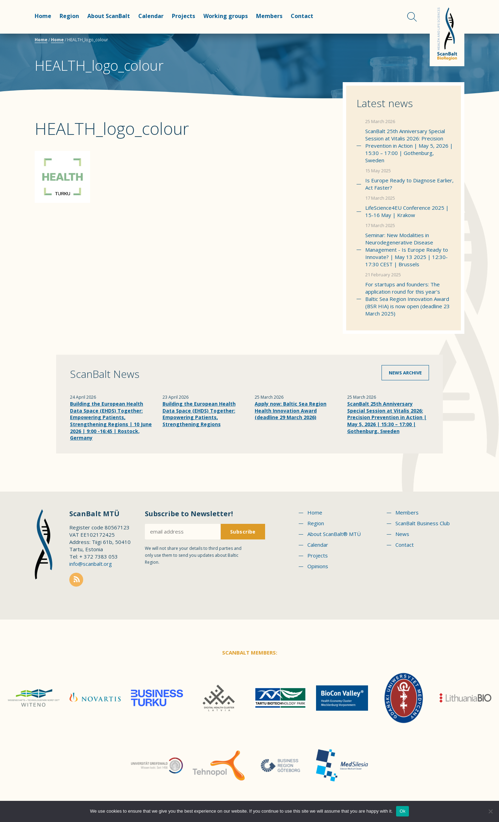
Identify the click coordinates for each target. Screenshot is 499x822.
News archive (405, 373)
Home (43, 16)
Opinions (317, 566)
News (402, 533)
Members (269, 16)
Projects (183, 16)
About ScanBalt (108, 16)
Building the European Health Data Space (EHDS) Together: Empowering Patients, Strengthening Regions (199, 413)
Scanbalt (447, 33)
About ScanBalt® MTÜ (334, 533)
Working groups (225, 16)
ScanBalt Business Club (422, 523)
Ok (402, 811)
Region (69, 16)
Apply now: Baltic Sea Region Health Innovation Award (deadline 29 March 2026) (290, 410)
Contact (302, 16)
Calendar (151, 16)
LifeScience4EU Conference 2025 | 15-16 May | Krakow (407, 211)
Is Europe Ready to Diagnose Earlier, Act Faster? (409, 184)
